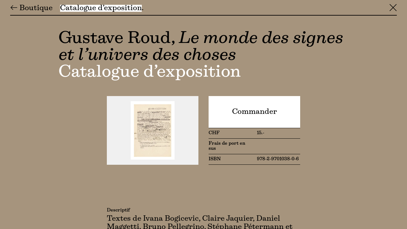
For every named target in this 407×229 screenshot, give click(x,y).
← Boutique (31, 8)
